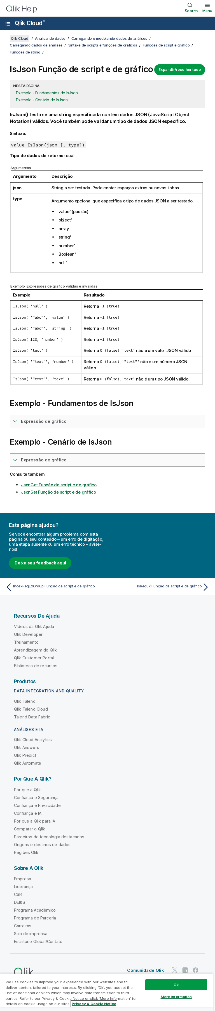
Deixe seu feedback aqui (40, 563)
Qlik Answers (26, 747)
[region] (106, 992)
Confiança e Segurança (36, 797)
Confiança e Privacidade (37, 805)
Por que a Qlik (27, 789)
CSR (18, 894)
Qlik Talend (25, 701)
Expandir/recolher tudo (179, 69)
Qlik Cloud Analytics (33, 739)
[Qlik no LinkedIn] (185, 970)
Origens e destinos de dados (42, 844)
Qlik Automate (27, 763)
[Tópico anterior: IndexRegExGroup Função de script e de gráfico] (55, 587)
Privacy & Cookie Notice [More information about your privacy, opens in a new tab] (94, 1003)
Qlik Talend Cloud (31, 709)
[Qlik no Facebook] (195, 970)
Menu (207, 10)
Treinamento (26, 642)
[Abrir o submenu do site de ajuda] (8, 24)
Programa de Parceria (35, 918)
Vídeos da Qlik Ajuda (34, 626)
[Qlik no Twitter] (174, 970)
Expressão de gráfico (44, 421)
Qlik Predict (25, 755)
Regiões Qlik (26, 852)
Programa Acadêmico (35, 910)
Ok (176, 984)
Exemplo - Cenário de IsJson (41, 99)
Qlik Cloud (30, 23)
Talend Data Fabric (32, 717)
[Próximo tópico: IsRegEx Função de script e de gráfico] (160, 587)
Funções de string (25, 52)
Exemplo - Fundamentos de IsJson (47, 92)
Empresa (22, 878)
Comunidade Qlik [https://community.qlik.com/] (145, 970)
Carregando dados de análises (36, 45)
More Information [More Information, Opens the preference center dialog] (176, 996)
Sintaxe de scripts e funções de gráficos (102, 45)
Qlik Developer (28, 634)
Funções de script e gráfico (166, 45)
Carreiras (22, 925)
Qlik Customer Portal (34, 657)
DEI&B (19, 902)
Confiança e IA (27, 813)
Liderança (23, 886)
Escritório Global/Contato (38, 941)
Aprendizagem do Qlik (35, 650)
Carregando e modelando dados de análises (109, 38)
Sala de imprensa (31, 933)
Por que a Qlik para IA (34, 821)
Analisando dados (50, 38)
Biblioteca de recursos (36, 665)
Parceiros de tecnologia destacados (49, 836)
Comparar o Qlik (29, 828)
